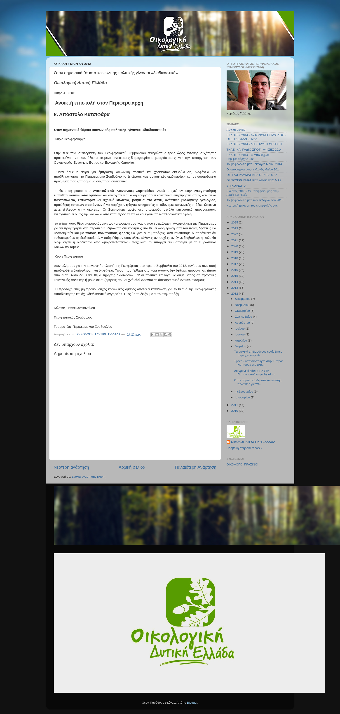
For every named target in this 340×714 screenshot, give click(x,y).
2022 (235, 234)
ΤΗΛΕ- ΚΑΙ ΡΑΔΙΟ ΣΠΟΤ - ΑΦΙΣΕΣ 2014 (254, 149)
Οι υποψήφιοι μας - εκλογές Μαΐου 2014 (254, 169)
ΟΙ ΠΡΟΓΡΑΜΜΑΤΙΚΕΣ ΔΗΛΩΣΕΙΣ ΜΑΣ (254, 180)
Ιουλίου (240, 328)
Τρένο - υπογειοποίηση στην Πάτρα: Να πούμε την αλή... (258, 362)
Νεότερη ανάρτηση (71, 467)
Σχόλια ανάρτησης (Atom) (89, 476)
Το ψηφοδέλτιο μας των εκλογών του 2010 (255, 200)
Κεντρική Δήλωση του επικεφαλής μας (252, 205)
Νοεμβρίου (242, 305)
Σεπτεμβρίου (244, 316)
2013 (235, 287)
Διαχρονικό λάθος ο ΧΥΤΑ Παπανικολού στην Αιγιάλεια (254, 372)
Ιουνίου (240, 334)
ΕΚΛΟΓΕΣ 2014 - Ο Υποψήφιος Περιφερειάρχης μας (248, 156)
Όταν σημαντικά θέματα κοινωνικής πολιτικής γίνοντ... (257, 382)
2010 (235, 410)
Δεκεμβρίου (243, 298)
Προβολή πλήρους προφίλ (244, 448)
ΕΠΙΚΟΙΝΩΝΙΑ (236, 185)
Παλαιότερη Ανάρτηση (195, 467)
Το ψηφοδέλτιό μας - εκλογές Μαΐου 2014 (254, 164)
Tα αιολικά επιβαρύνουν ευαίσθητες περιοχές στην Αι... (258, 353)
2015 (235, 275)
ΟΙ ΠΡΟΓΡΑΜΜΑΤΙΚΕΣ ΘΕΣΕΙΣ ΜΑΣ (252, 175)
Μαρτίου (241, 346)
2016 (235, 270)
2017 (235, 264)
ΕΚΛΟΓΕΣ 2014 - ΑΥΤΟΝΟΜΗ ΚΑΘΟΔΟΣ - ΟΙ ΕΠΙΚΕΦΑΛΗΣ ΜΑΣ (256, 136)
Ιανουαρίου (243, 397)
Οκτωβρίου (243, 310)
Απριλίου (241, 340)
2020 (235, 246)
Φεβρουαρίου (244, 391)
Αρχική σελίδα (132, 467)
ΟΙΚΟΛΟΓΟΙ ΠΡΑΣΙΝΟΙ (242, 464)
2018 (235, 258)
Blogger (192, 702)
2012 (235, 293)
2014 (235, 282)
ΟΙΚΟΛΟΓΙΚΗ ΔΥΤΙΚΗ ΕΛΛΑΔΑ (253, 442)
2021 (235, 240)
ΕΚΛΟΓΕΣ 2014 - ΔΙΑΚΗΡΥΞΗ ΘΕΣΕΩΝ (254, 144)
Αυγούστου (243, 322)
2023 (235, 228)
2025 (235, 222)
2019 (235, 252)
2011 (235, 405)
